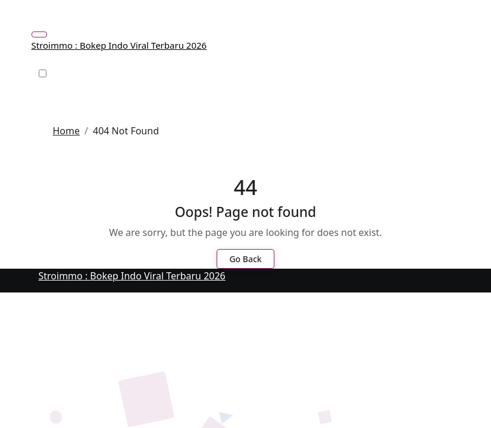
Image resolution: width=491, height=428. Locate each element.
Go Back (245, 259)
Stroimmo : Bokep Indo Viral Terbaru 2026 (119, 45)
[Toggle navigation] (39, 34)
